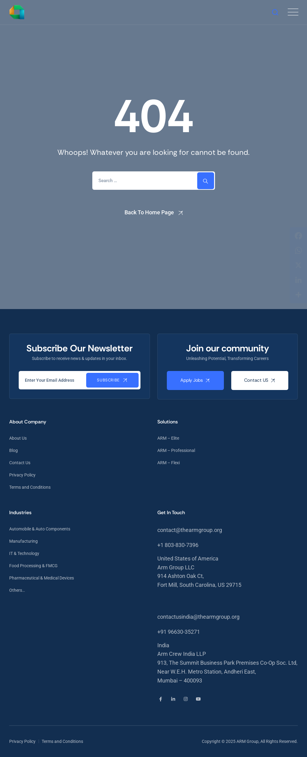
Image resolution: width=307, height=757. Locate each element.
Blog (13, 450)
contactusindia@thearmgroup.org (198, 617)
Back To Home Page (149, 212)
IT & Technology (24, 553)
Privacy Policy (22, 474)
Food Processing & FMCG (33, 565)
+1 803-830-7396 (177, 545)
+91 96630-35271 (178, 632)
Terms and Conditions (30, 487)
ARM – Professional (176, 450)
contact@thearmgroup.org (189, 530)
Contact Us (19, 462)
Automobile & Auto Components (39, 528)
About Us (18, 438)
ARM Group (247, 741)
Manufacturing (23, 541)
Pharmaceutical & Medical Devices (41, 577)
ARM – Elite (168, 438)
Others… (17, 590)
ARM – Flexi (168, 462)
